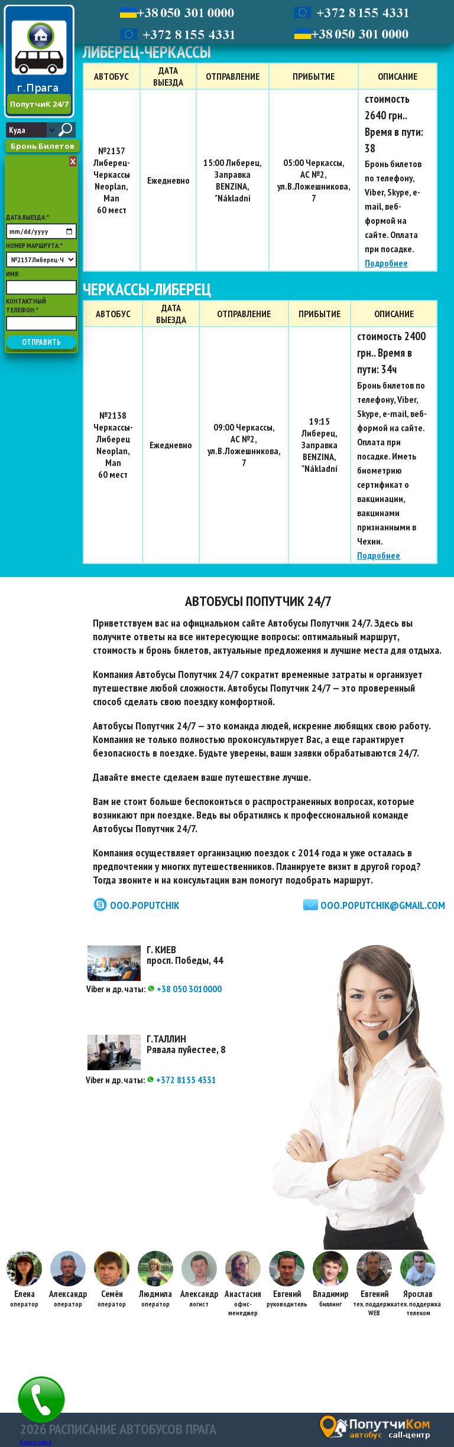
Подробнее (386, 263)
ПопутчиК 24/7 (39, 104)
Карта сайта (35, 1442)
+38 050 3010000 (184, 989)
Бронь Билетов (42, 146)
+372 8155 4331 (181, 1080)
